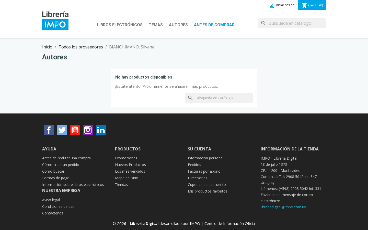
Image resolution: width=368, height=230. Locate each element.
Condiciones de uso (58, 206)
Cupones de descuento (207, 184)
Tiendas (121, 184)
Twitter (62, 130)
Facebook (49, 130)
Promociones (126, 158)
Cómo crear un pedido (60, 164)
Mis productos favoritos (207, 191)
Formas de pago (56, 177)
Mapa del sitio (126, 177)
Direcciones (197, 177)
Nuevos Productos (130, 164)
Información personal (205, 158)
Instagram (88, 130)
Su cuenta (199, 149)
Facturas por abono (204, 171)
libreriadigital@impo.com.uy (283, 207)
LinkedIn (101, 130)
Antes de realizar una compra (66, 158)
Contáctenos (52, 213)
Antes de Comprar (214, 24)
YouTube (75, 130)
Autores (178, 24)
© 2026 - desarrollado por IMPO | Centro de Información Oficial (184, 223)
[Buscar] (292, 23)
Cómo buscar (53, 171)
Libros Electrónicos (120, 24)
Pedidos (194, 164)
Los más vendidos (130, 171)
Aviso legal (51, 199)
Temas (156, 24)
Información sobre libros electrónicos (73, 184)
